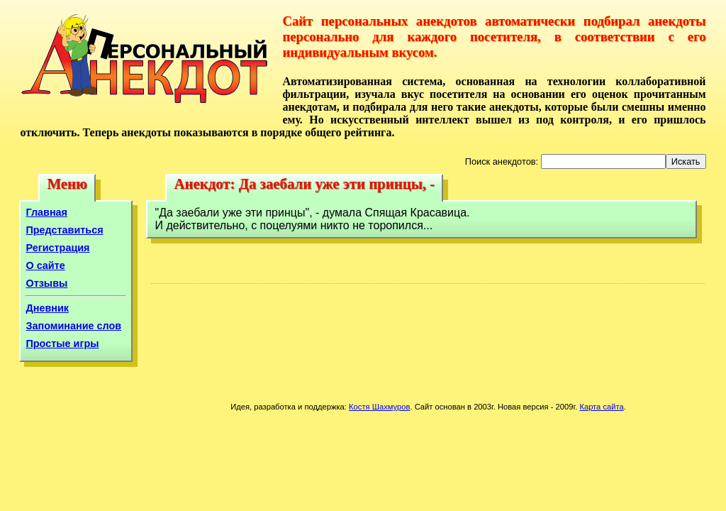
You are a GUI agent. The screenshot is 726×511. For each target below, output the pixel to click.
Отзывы (46, 283)
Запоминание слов (73, 325)
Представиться (64, 230)
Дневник (47, 308)
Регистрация (57, 247)
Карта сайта (601, 406)
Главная (46, 212)
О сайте (45, 265)
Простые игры (62, 343)
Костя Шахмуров (379, 406)
